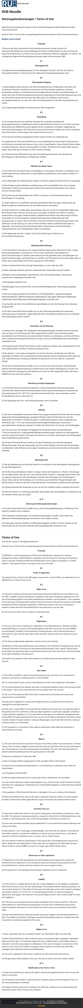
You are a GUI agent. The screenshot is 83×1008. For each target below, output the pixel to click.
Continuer (41, 1006)
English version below (11, 39)
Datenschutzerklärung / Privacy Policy (55, 1003)
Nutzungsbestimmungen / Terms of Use (29, 1003)
